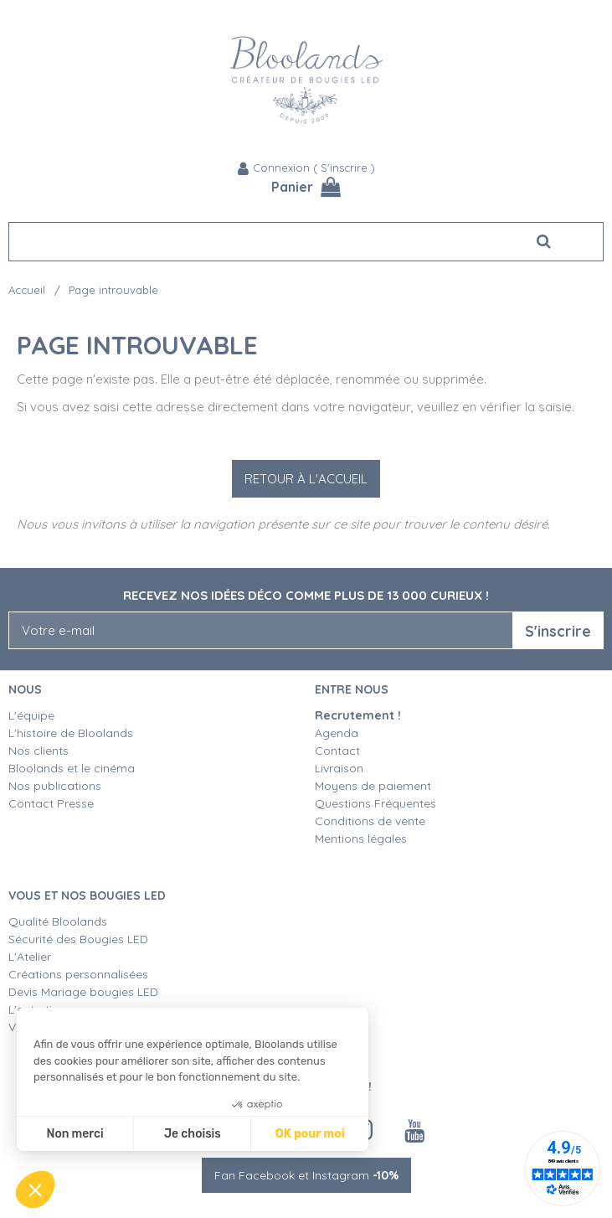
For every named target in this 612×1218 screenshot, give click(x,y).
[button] (35, 1189)
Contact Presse (51, 803)
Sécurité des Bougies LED (80, 939)
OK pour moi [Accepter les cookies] (310, 1134)
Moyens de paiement (373, 785)
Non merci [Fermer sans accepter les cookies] (74, 1134)
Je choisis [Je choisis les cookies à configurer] (192, 1134)
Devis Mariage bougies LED (83, 991)
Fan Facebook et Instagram (306, 1175)
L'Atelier (29, 956)
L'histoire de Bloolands (70, 733)
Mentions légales (361, 838)
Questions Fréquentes (375, 803)
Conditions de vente (370, 820)
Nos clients (38, 750)
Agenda (336, 733)
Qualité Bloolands (57, 921)
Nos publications (54, 785)
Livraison (339, 768)
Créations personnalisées (78, 974)
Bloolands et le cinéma (71, 768)
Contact (337, 750)
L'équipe (31, 715)
